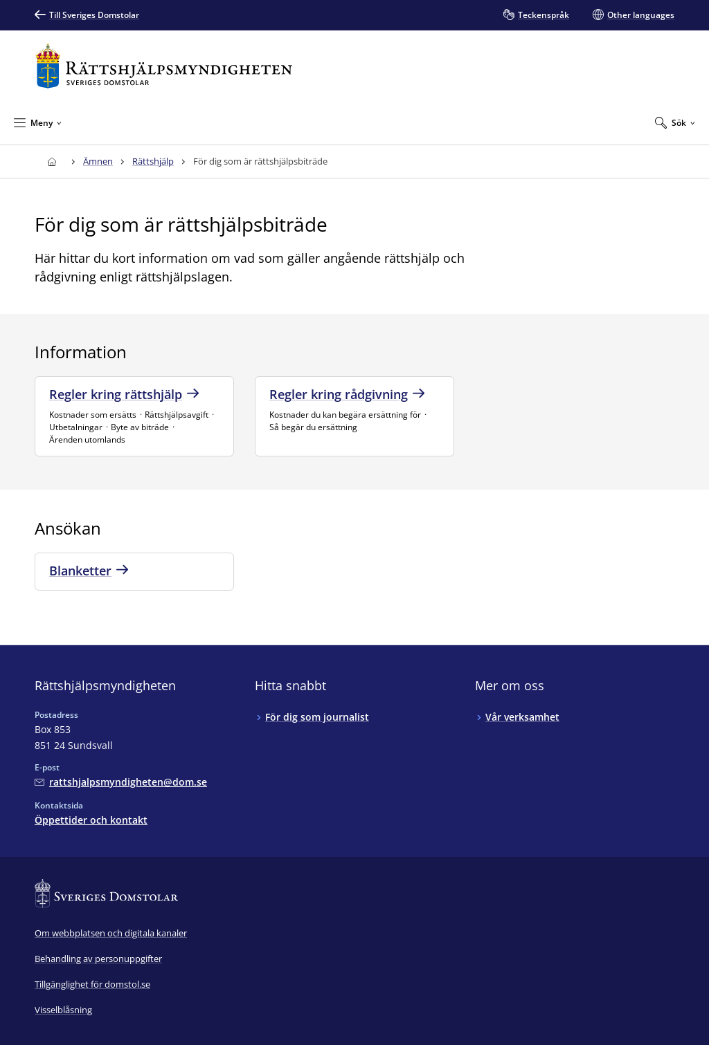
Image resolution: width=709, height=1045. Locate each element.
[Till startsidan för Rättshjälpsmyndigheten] (164, 66)
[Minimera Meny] (37, 122)
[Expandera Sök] (675, 122)
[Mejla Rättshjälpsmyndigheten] (121, 782)
